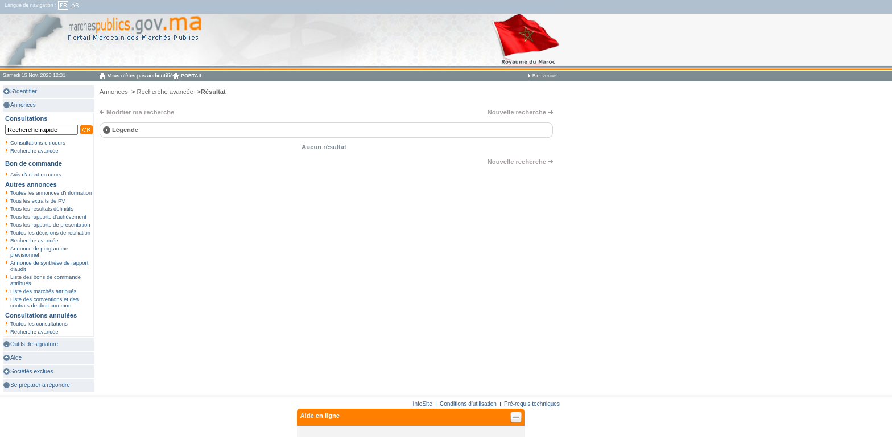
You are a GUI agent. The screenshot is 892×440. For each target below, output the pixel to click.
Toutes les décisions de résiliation (50, 232)
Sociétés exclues (31, 371)
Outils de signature (34, 344)
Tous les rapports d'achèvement (48, 216)
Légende (125, 129)
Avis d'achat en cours (35, 174)
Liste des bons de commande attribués (45, 280)
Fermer (515, 417)
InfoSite (422, 404)
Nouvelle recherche (517, 112)
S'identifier (23, 91)
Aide (16, 358)
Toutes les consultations (39, 323)
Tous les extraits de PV (37, 201)
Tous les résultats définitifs (41, 208)
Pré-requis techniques (532, 404)
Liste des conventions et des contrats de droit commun (44, 302)
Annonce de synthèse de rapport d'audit (49, 266)
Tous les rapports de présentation (50, 224)
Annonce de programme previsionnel (39, 251)
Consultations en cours (37, 142)
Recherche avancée (34, 150)
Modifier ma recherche (140, 112)
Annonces (23, 105)
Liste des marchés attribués (43, 291)
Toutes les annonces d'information (51, 193)
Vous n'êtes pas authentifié (140, 76)
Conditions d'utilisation (468, 404)
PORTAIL (192, 76)
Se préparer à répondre (40, 385)
